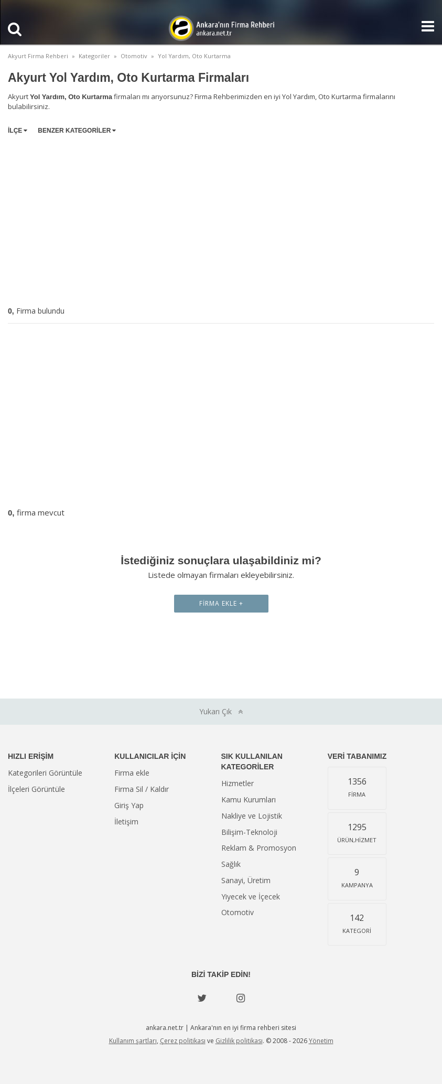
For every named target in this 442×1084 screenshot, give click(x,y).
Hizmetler (237, 783)
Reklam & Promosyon (258, 848)
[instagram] (241, 998)
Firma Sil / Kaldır (141, 789)
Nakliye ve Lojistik (251, 816)
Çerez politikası (183, 1040)
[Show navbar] (423, 26)
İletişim (126, 822)
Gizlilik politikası (239, 1040)
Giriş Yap (129, 805)
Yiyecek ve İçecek (250, 896)
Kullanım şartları (133, 1040)
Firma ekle (131, 773)
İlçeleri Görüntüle (36, 789)
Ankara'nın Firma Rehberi (221, 28)
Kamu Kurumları (248, 799)
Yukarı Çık (221, 711)
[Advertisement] (221, 218)
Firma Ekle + (221, 603)
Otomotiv (237, 912)
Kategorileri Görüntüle (45, 773)
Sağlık (231, 864)
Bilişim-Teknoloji (249, 832)
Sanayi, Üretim (246, 880)
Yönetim (321, 1040)
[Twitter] (202, 998)
